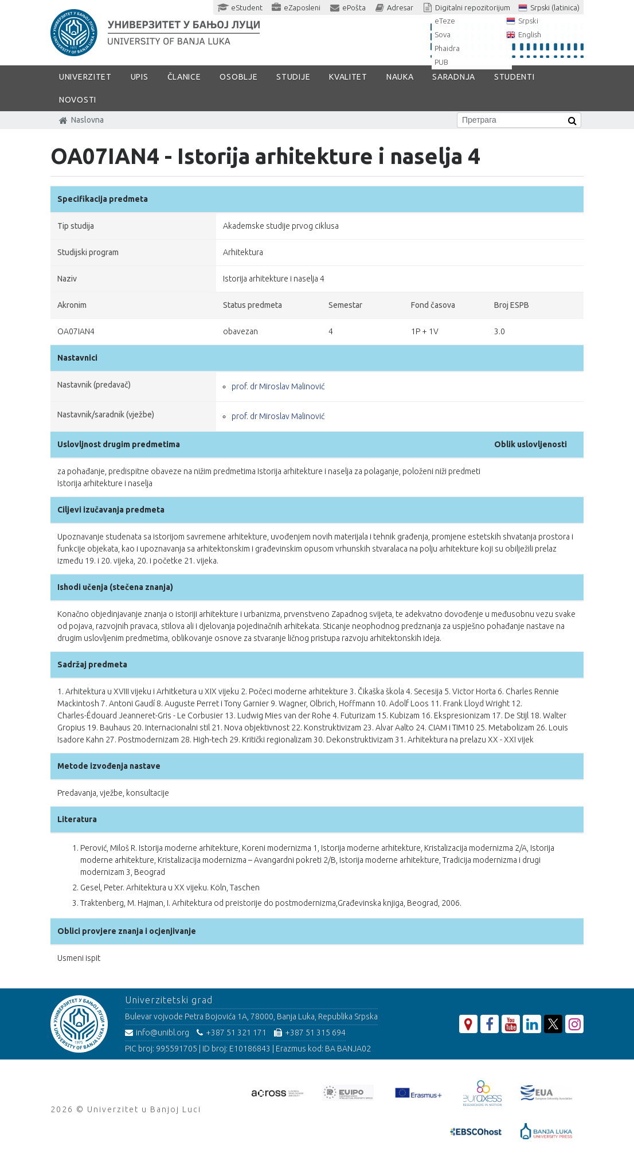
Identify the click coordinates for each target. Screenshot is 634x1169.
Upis (139, 76)
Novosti (77, 99)
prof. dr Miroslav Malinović (278, 386)
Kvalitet (348, 76)
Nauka (400, 76)
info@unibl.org (157, 1032)
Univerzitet (85, 76)
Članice (184, 76)
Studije (293, 76)
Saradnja (453, 76)
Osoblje (238, 76)
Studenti (514, 76)
